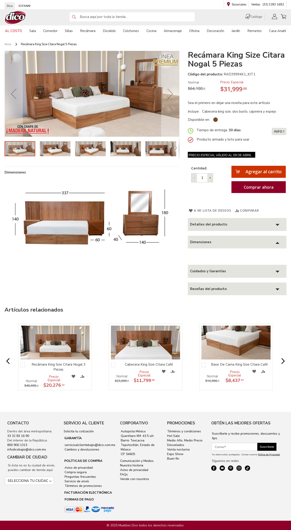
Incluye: (194, 111)
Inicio (8, 44)
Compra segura (75, 472)
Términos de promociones (83, 486)
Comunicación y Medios (137, 461)
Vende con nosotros (134, 479)
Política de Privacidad (269, 454)
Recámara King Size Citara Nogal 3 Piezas (58, 366)
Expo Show (175, 454)
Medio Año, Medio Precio (185, 440)
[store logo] (15, 17)
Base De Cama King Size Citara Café (239, 364)
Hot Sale (173, 436)
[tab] (237, 224)
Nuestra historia (131, 465)
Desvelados (175, 445)
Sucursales (239, 4)
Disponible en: (199, 119)
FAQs (124, 474)
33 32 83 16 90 (18, 436)
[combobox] (132, 16)
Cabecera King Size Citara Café (149, 364)
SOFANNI (24, 6)
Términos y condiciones (184, 431)
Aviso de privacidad (78, 468)
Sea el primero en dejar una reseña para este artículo (229, 103)
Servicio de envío (76, 481)
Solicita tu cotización (79, 431)
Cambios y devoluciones (81, 449)
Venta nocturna (178, 449)
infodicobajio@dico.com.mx (26, 449)
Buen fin (173, 458)
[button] (14, 94)
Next (279, 361)
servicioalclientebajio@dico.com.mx (90, 445)
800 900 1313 (17, 445)
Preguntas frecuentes (80, 477)
